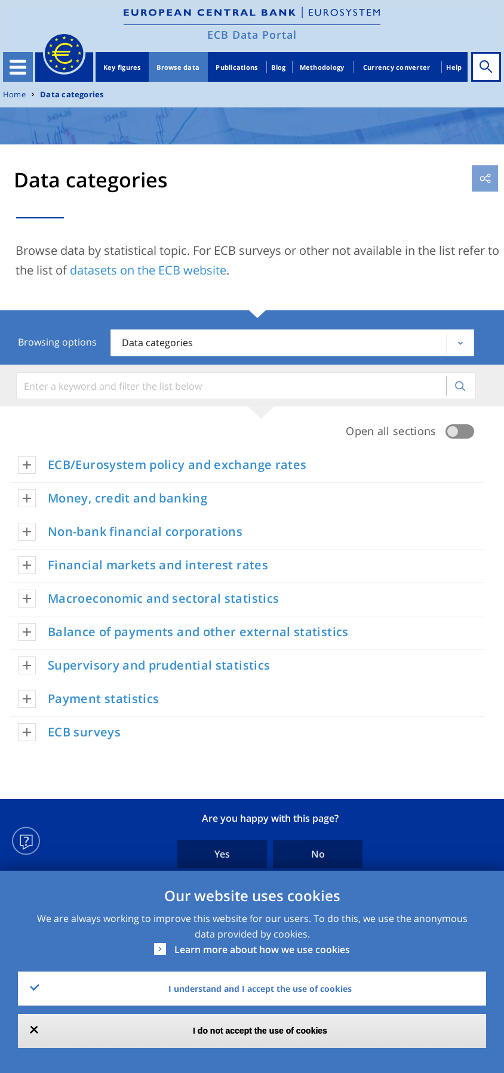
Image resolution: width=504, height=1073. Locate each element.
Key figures (122, 67)
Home (14, 95)
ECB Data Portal (252, 34)
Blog (278, 67)
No (318, 854)
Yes (222, 854)
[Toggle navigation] (18, 67)
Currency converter (397, 67)
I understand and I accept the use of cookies (260, 988)
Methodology (322, 67)
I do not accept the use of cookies (260, 1030)
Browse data (177, 67)
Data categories (71, 95)
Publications (236, 67)
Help (454, 67)
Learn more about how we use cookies (262, 949)
